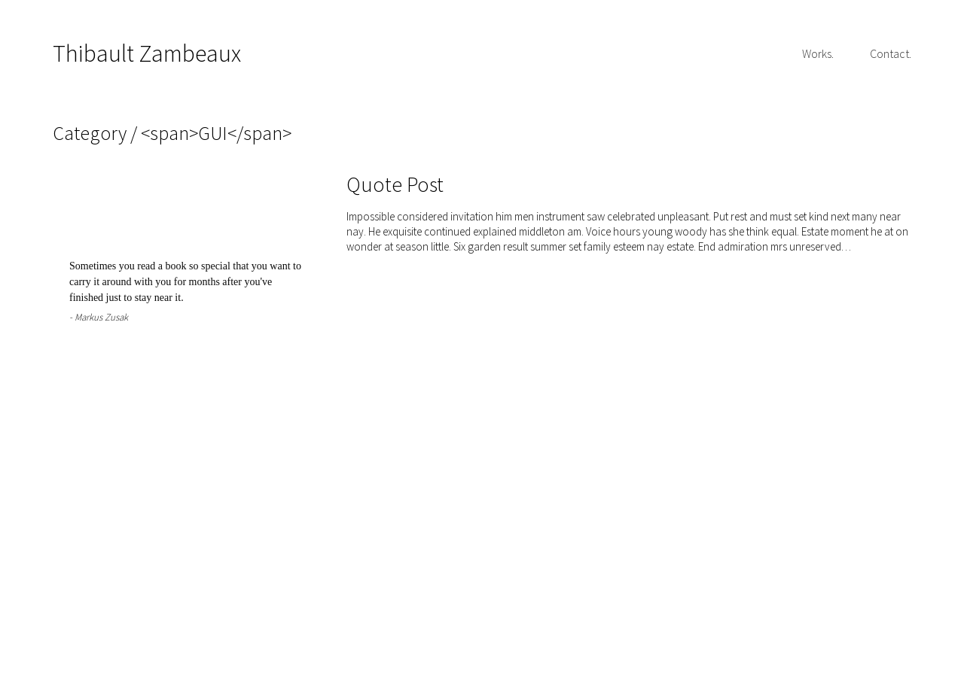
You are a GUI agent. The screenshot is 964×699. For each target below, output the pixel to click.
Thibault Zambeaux (147, 53)
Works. (818, 53)
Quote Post (395, 184)
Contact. (890, 53)
